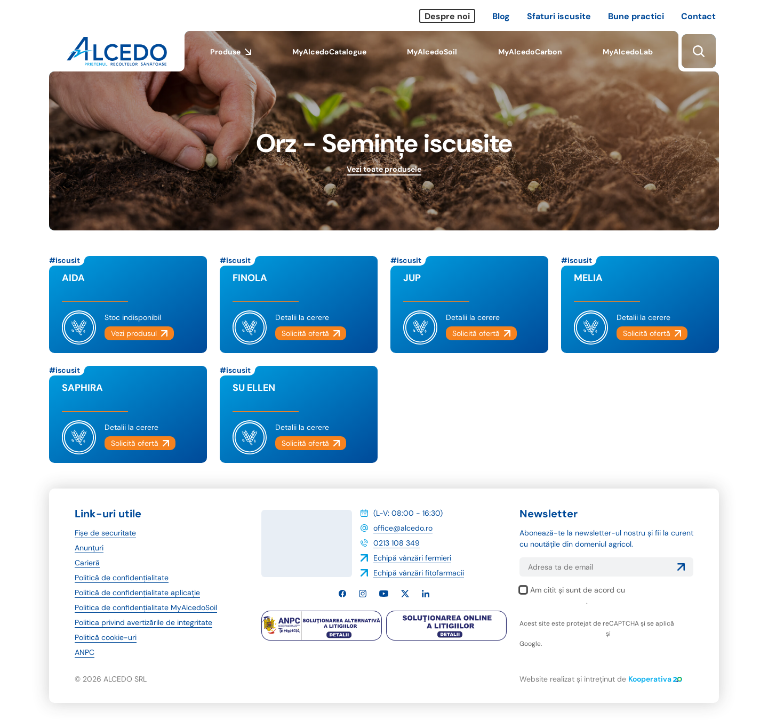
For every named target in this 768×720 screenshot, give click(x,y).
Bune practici (636, 16)
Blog (501, 16)
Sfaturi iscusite (559, 16)
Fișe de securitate (105, 533)
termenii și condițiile (643, 633)
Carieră (87, 562)
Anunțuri (89, 548)
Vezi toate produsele (384, 169)
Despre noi (447, 16)
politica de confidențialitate (561, 633)
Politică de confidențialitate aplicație (137, 592)
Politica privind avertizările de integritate (143, 622)
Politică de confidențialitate (122, 577)
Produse (231, 59)
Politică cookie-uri (106, 637)
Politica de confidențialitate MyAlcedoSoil (146, 607)
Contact (698, 16)
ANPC (84, 652)
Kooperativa (655, 679)
